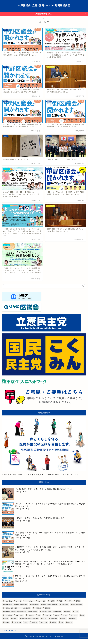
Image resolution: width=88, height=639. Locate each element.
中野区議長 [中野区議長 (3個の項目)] (38, 608)
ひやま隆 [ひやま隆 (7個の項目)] (18, 601)
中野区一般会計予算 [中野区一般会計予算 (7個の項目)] (21, 604)
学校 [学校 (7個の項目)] (39, 615)
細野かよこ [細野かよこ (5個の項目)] (73, 618)
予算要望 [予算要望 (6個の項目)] (67, 611)
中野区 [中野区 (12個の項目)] (78, 601)
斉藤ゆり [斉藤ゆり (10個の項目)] (14, 618)
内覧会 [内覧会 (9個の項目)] (76, 611)
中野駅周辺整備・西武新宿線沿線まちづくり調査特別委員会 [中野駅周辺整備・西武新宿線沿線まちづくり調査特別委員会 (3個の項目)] (20, 611)
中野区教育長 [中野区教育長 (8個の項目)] (35, 604)
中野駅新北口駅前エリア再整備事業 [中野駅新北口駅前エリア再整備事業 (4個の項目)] (51, 611)
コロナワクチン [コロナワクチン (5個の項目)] (29, 601)
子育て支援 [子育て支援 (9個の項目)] (31, 615)
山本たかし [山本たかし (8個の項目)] (74, 615)
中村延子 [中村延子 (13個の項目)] (69, 601)
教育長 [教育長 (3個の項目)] (6, 618)
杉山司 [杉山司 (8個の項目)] (45, 618)
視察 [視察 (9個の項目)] (26, 622)
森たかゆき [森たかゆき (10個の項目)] (54, 618)
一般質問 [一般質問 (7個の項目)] (52, 601)
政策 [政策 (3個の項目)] (82, 615)
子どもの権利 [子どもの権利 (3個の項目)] (8, 615)
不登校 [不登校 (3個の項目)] (60, 601)
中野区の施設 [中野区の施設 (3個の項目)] (8, 604)
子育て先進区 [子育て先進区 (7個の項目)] (19, 615)
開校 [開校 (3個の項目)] (62, 622)
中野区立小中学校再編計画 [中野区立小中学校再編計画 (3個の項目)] (50, 604)
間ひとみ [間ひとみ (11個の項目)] (69, 622)
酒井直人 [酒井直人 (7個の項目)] (53, 622)
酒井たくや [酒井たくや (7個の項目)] (44, 622)
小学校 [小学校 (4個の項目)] (65, 615)
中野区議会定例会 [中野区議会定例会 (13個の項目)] (77, 604)
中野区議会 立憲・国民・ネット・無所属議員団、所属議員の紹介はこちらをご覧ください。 (44, 446)
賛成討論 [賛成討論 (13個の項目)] (34, 622)
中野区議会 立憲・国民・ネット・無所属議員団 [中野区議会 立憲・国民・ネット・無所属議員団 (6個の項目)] (17, 608)
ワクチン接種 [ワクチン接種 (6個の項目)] (41, 601)
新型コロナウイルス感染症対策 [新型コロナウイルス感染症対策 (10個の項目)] (30, 618)
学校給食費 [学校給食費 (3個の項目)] (48, 615)
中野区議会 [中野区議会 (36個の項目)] (65, 604)
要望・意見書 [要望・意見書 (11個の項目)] (17, 622)
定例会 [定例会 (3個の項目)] (57, 615)
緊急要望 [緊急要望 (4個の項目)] (6, 622)
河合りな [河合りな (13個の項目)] (63, 618)
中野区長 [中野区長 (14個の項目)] (47, 608)
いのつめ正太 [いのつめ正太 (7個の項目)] (8, 601)
